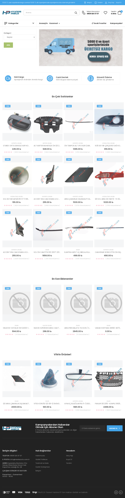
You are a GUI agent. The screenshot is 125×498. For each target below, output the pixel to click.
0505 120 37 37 (16, 455)
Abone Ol (114, 428)
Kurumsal (53, 23)
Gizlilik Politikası (41, 459)
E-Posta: (6, 459)
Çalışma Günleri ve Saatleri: (14, 471)
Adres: (5, 463)
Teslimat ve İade (42, 463)
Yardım (99, 3)
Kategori (7, 33)
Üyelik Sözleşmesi (43, 467)
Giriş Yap (109, 2)
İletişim (88, 3)
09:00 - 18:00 (12, 475)
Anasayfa (43, 23)
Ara (8, 45)
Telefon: (6, 455)
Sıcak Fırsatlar (99, 23)
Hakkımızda (40, 455)
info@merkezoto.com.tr (20, 459)
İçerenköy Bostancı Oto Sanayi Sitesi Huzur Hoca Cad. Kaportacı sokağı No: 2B (14, 465)
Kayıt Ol (118, 2)
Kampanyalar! (116, 23)
